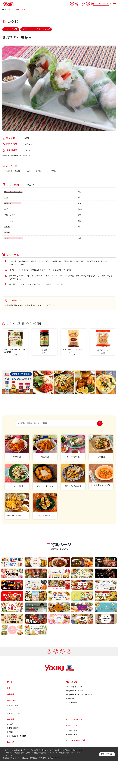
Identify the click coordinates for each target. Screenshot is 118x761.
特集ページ (11, 701)
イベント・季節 (12, 705)
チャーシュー (9, 221)
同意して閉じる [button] (107, 754)
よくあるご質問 (71, 730)
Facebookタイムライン (74, 687)
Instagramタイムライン (74, 691)
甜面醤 (7, 232)
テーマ (9, 709)
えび (6, 198)
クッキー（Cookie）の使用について (28, 758)
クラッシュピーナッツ (13, 238)
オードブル (51, 171)
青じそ (7, 227)
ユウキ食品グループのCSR (16, 736)
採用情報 (10, 732)
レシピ (9, 688)
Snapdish (70, 698)
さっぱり (8, 171)
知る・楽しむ (71, 682)
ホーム (9, 682)
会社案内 (10, 724)
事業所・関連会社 (13, 728)
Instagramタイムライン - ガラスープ (79, 695)
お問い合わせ (71, 726)
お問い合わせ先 (71, 734)
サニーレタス (9, 215)
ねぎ (6, 209)
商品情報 (10, 694)
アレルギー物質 (71, 702)
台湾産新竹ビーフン (12, 203)
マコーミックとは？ (74, 719)
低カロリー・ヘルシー (23, 171)
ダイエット (39, 171)
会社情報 (10, 719)
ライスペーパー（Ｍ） (13, 192)
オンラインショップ (75, 740)
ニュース (10, 742)
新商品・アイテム (13, 713)
